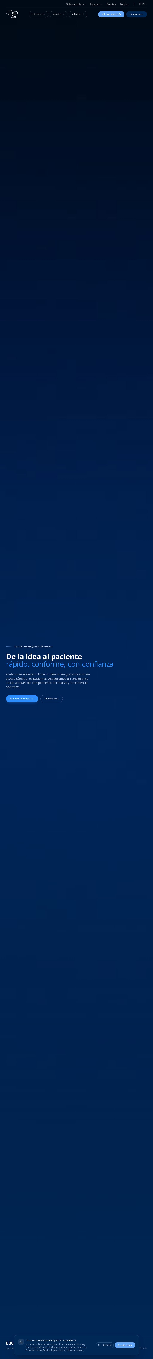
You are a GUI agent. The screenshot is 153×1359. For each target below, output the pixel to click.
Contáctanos (136, 14)
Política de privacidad (53, 1350)
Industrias (78, 14)
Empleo (124, 4)
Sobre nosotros (76, 4)
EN (143, 4)
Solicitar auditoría (111, 14)
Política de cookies (74, 1350)
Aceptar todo (125, 1345)
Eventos (111, 4)
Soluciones (38, 14)
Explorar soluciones (22, 698)
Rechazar (105, 1345)
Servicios (58, 14)
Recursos (96, 4)
